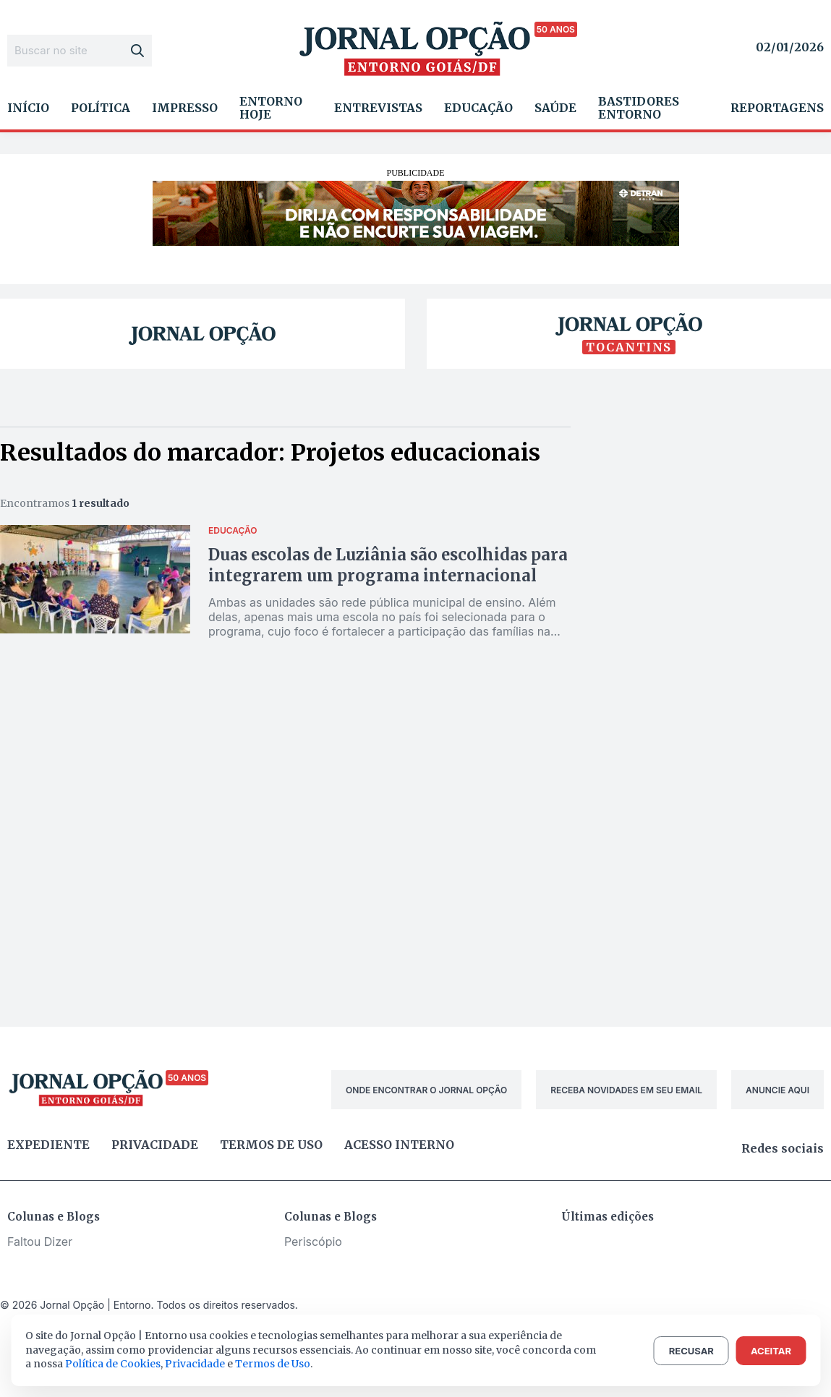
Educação (478, 108)
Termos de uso (271, 1144)
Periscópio (313, 1241)
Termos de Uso (272, 1363)
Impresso (185, 108)
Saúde (555, 108)
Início (28, 108)
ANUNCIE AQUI (777, 1090)
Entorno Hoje (270, 108)
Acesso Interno (399, 1144)
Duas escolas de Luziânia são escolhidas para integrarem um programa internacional (388, 565)
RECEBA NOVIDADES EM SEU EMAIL (626, 1090)
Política (100, 108)
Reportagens (777, 108)
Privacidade (154, 1144)
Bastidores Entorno (638, 108)
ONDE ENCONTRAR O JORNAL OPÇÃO (426, 1090)
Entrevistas (378, 108)
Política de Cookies (113, 1363)
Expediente (48, 1144)
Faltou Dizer (39, 1241)
